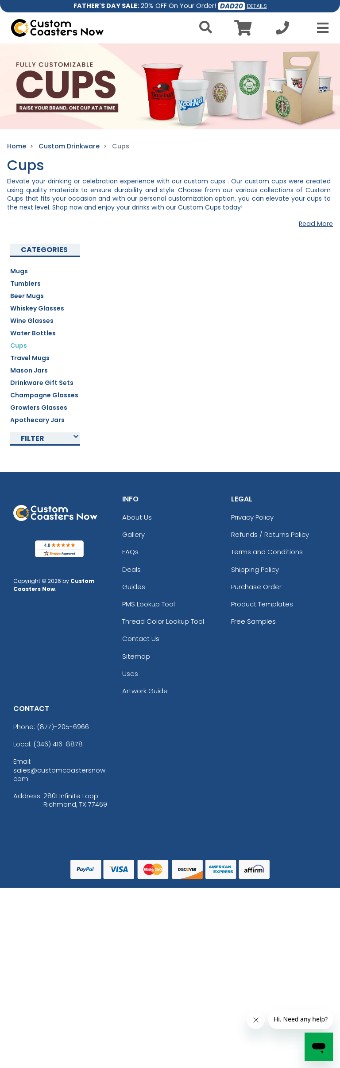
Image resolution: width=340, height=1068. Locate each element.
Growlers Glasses (38, 407)
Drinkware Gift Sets (41, 382)
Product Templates (262, 604)
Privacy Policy (252, 517)
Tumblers (25, 283)
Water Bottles (33, 333)
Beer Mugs (27, 295)
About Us (137, 517)
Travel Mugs (30, 357)
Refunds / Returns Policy (270, 534)
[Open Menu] (320, 28)
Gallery (133, 534)
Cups (18, 345)
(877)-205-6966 (63, 726)
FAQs (130, 551)
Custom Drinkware (69, 146)
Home (16, 146)
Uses (130, 673)
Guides (133, 586)
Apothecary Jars (37, 420)
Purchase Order (256, 586)
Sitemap (136, 656)
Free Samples (253, 621)
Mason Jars (29, 370)
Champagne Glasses (44, 395)
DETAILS (257, 6)
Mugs (19, 271)
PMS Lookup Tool (148, 604)
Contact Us (140, 638)
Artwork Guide (145, 690)
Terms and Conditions (267, 551)
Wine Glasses (32, 320)
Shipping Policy (255, 569)
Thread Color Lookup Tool (163, 621)
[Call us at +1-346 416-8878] (282, 30)
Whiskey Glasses (37, 308)
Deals (131, 569)
